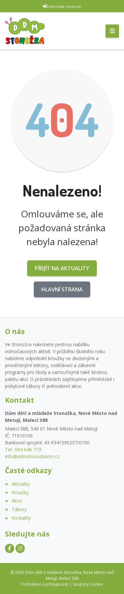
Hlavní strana (62, 289)
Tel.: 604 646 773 (23, 449)
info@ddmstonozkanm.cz (32, 456)
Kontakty (18, 518)
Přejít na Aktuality (62, 268)
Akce (13, 501)
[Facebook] (9, 548)
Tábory (16, 509)
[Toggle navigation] (112, 31)
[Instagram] (20, 548)
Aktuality (17, 484)
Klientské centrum (65, 6)
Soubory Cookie (88, 584)
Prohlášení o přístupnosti (44, 584)
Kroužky (17, 492)
